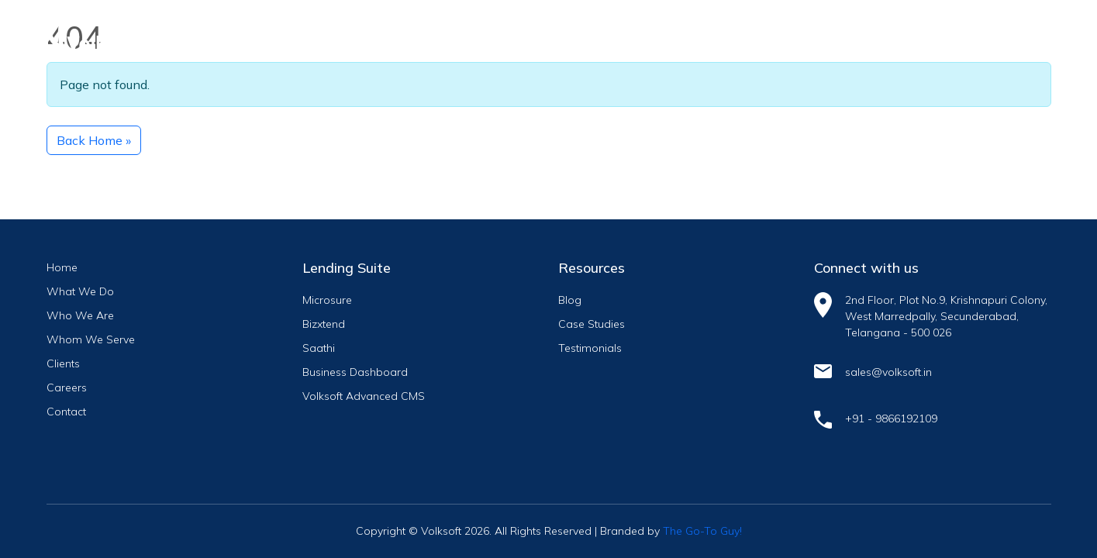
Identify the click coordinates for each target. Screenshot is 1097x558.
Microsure (327, 300)
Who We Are (80, 315)
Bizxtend (323, 324)
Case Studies (591, 324)
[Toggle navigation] (1026, 28)
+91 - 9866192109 (891, 418)
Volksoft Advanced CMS (363, 396)
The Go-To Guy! (702, 531)
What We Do (80, 291)
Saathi (318, 348)
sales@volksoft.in (888, 372)
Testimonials (590, 348)
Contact (66, 411)
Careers (67, 387)
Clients (63, 363)
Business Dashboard (355, 372)
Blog (569, 300)
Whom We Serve (91, 339)
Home (62, 267)
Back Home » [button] (94, 140)
